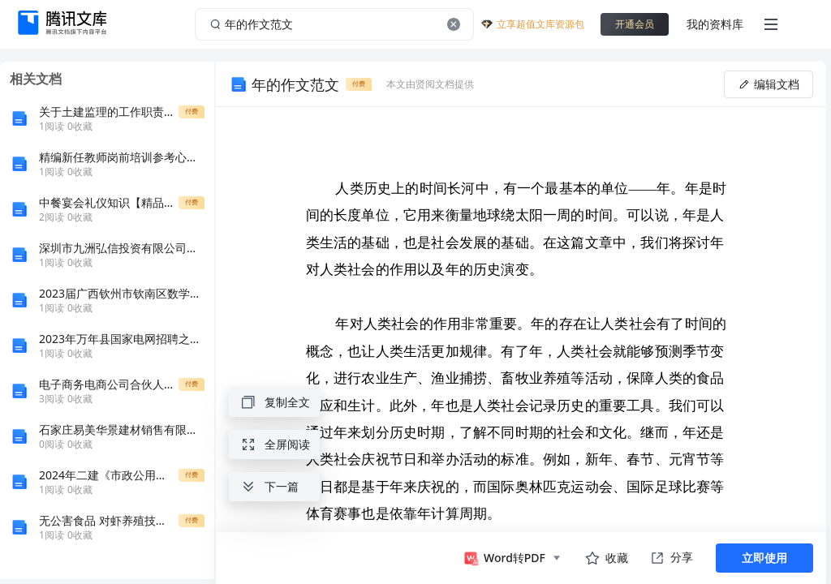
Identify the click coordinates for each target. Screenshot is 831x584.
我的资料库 (715, 24)
